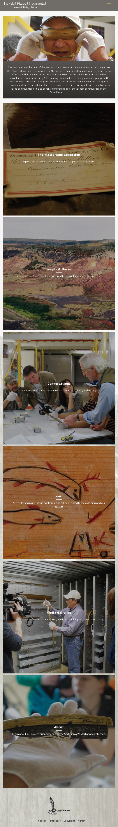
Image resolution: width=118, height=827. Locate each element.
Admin (81, 820)
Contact (42, 820)
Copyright (69, 820)
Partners (55, 820)
